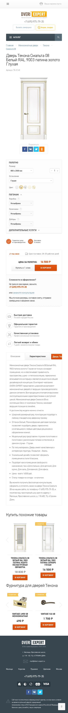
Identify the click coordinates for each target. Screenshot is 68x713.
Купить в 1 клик (23, 268)
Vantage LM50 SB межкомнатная (20, 615)
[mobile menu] (7, 4)
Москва (59, 669)
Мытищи (9, 669)
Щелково (47, 669)
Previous (7, 540)
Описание (15, 356)
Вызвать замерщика (23, 27)
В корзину (46, 268)
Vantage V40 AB (48, 614)
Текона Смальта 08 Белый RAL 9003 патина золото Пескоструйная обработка (20, 562)
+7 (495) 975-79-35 (34, 21)
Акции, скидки (47, 27)
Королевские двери (34, 642)
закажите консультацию (23, 292)
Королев (21, 669)
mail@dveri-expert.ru (37, 661)
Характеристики (38, 356)
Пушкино (34, 669)
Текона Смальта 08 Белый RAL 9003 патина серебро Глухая (48, 561)
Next (61, 540)
